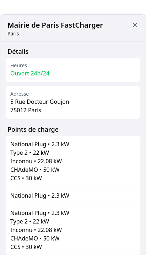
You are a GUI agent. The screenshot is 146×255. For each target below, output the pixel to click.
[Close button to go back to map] (135, 25)
